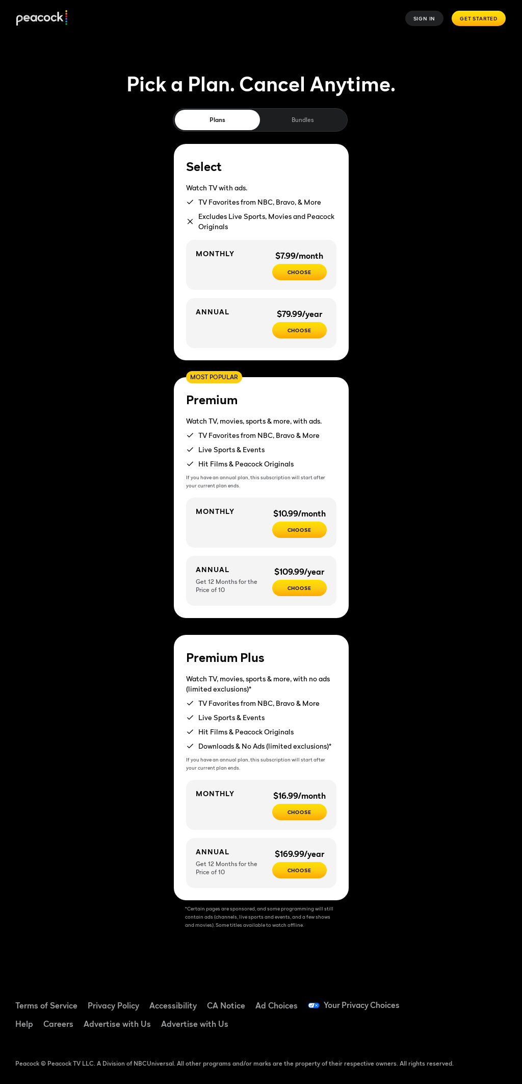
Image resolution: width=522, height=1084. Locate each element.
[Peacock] (41, 18)
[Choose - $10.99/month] (299, 530)
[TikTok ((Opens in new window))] (463, 999)
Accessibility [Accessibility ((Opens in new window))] (173, 1005)
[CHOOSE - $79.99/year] (299, 330)
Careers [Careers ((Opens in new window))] (58, 1024)
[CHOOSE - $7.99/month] (299, 272)
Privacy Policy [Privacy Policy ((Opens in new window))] (113, 1005)
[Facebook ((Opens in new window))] (437, 999)
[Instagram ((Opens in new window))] (437, 1028)
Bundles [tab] (303, 120)
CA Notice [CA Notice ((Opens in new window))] (226, 1005)
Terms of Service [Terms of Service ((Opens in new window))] (46, 1005)
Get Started (479, 18)
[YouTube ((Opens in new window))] (490, 999)
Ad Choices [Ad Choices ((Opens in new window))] (276, 1005)
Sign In (424, 18)
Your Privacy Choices (362, 1005)
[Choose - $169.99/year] (299, 870)
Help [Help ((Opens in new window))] (24, 1024)
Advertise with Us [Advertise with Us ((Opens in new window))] (117, 1024)
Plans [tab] (217, 120)
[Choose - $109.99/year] (299, 588)
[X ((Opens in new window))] (463, 1028)
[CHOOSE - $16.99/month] (299, 812)
